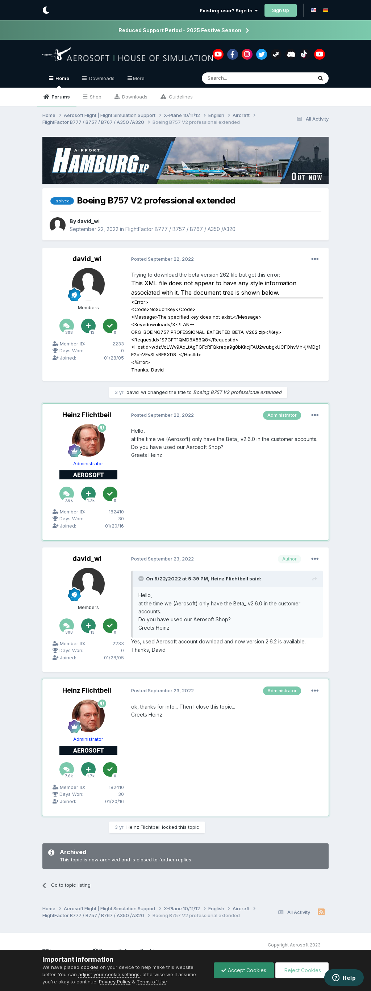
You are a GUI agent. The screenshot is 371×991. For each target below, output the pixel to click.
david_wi (88, 221)
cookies (90, 967)
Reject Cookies (302, 970)
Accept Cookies (243, 970)
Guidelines (180, 97)
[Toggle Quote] (141, 578)
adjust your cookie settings (108, 974)
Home (61, 81)
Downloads (134, 97)
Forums (60, 97)
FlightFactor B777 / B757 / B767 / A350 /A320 (180, 229)
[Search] (238, 78)
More (139, 78)
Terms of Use (152, 981)
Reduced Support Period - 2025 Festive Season (179, 30)
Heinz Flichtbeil (86, 415)
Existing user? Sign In (229, 10)
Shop (94, 97)
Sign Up (280, 10)
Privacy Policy (114, 981)
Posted (162, 259)
